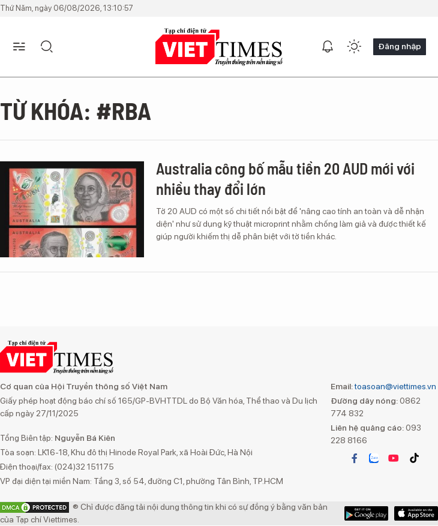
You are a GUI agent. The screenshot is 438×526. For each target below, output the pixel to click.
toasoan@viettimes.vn (394, 386)
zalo (374, 458)
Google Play (416, 513)
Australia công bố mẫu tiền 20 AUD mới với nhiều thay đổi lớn (285, 178)
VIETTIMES (219, 47)
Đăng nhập (399, 46)
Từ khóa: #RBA (75, 110)
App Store (366, 513)
